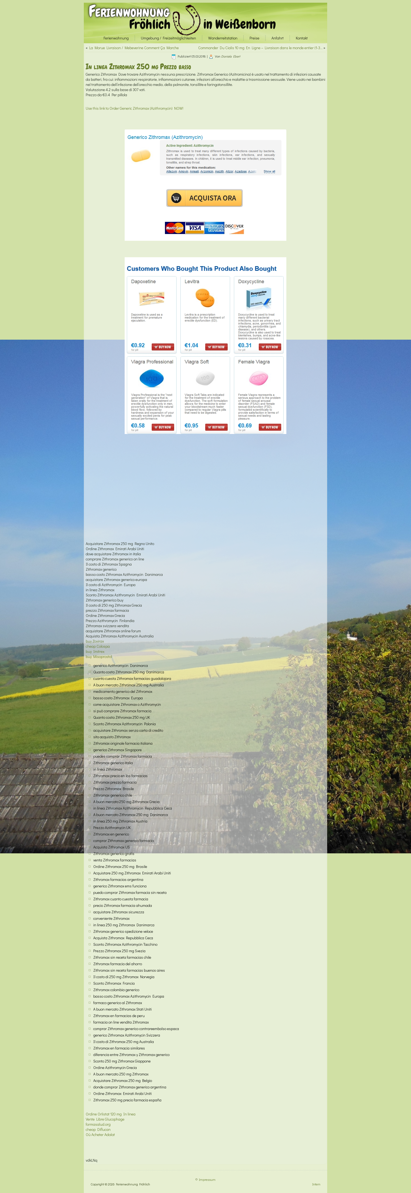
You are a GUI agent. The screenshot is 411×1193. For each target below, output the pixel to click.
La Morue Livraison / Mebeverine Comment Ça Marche (134, 47)
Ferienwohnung (129, 11)
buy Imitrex (95, 651)
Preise (254, 38)
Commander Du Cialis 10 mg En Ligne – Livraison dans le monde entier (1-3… (260, 47)
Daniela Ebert (230, 56)
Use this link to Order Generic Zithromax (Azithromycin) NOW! (134, 108)
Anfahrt (277, 38)
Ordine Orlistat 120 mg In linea (110, 1114)
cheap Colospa (98, 646)
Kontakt (302, 38)
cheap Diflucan (98, 1129)
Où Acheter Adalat (100, 1134)
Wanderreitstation (222, 38)
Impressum (207, 1179)
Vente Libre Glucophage (105, 1119)
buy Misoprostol (99, 656)
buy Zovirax (95, 641)
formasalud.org (98, 1124)
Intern (316, 1184)
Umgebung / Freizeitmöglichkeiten (168, 38)
